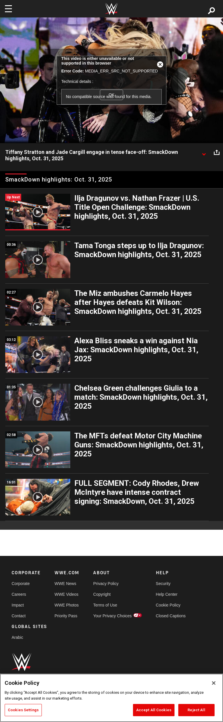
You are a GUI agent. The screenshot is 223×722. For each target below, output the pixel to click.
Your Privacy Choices (112, 615)
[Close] (213, 683)
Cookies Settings (23, 710)
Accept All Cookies (153, 710)
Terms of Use (105, 605)
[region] (111, 698)
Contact (19, 615)
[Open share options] (216, 152)
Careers (19, 594)
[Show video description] (203, 152)
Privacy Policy (105, 583)
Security (163, 583)
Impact (18, 605)
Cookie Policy (168, 605)
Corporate (21, 583)
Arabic (17, 637)
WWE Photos (67, 605)
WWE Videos (66, 594)
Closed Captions (171, 615)
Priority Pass (66, 615)
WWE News (65, 583)
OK (111, 95)
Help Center (167, 594)
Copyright (102, 594)
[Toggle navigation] (8, 8)
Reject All (196, 710)
